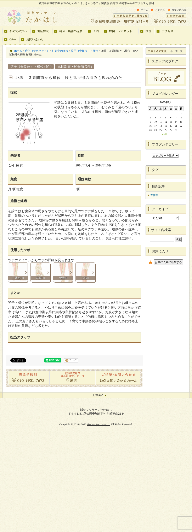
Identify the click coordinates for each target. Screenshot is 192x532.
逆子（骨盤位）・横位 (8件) (30, 66)
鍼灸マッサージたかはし (98, 424)
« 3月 (164, 134)
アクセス (160, 9)
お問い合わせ (178, 9)
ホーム (144, 9)
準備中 (154, 195)
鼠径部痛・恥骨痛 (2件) (74, 66)
